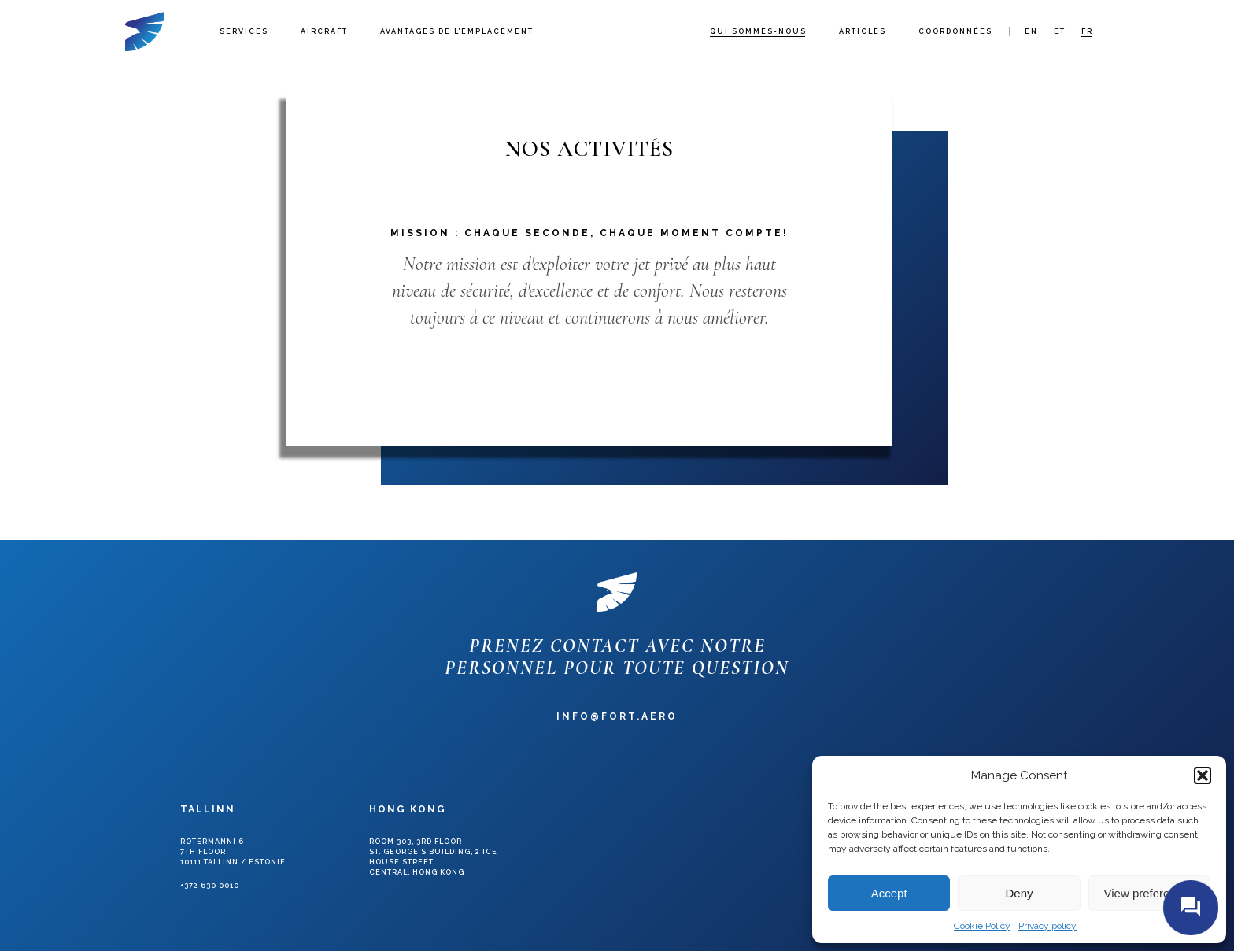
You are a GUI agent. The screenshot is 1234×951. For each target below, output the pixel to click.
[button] (1202, 775)
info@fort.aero (617, 716)
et (1060, 31)
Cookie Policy (982, 925)
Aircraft (324, 31)
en (1031, 31)
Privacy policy (1047, 925)
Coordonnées (955, 31)
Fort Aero (144, 31)
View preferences (1149, 893)
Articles (862, 31)
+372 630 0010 (209, 886)
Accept (889, 893)
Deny (1019, 893)
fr (1087, 31)
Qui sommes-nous (758, 31)
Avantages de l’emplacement (457, 31)
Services (244, 31)
